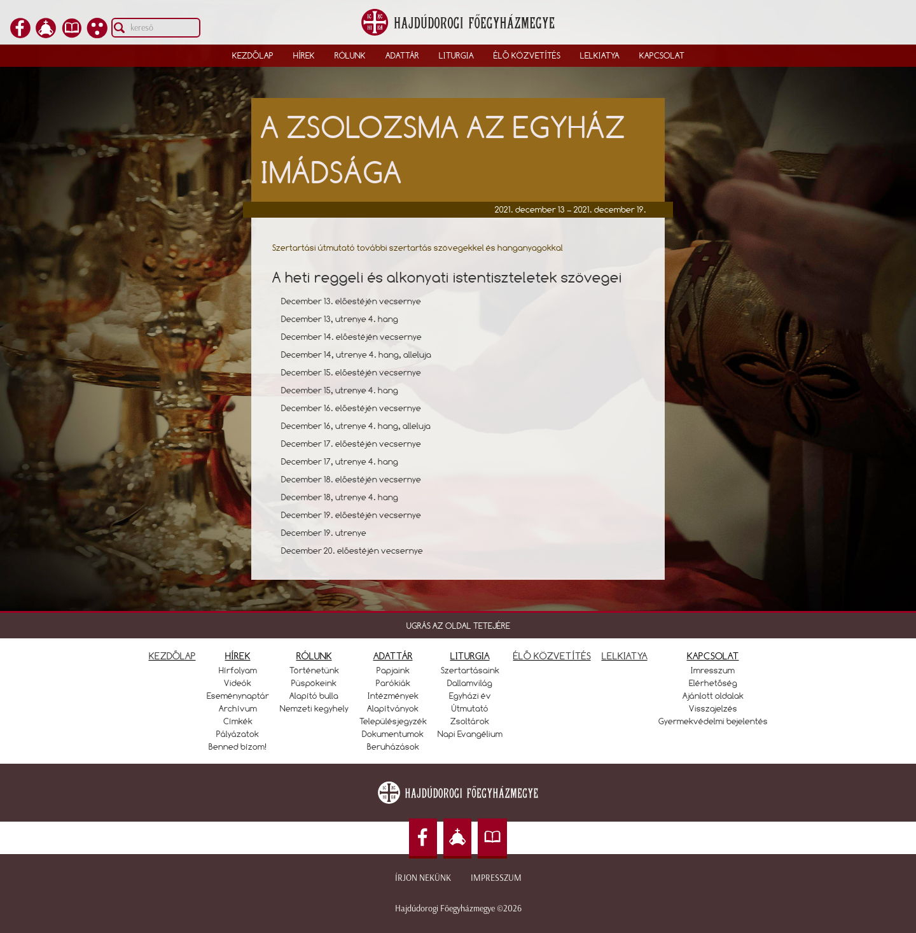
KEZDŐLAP (172, 656)
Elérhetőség (713, 683)
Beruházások (393, 746)
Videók (237, 683)
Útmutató (470, 708)
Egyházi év (470, 696)
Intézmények (393, 696)
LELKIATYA (625, 656)
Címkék (238, 721)
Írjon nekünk (423, 878)
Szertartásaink (470, 670)
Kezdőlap (253, 55)
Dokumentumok (393, 734)
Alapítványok (393, 708)
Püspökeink (314, 683)
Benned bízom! (238, 746)
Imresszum (713, 670)
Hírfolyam (238, 670)
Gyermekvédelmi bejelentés (713, 721)
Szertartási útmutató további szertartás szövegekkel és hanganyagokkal (417, 247)
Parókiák (393, 683)
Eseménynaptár (238, 696)
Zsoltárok (469, 721)
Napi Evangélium (470, 734)
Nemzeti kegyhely (314, 708)
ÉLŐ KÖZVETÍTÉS (552, 656)
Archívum (238, 708)
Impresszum (496, 878)
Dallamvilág (469, 683)
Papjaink (393, 670)
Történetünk (314, 670)
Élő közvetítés (527, 55)
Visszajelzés (713, 708)
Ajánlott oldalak (713, 696)
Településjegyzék (393, 721)
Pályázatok (237, 734)
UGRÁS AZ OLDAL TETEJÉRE (458, 626)
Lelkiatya (600, 55)
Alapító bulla (313, 696)
